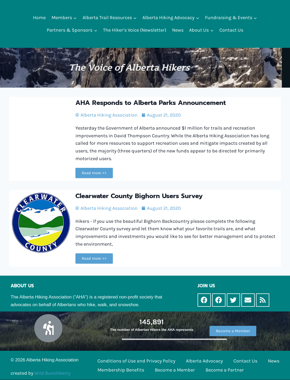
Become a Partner (225, 370)
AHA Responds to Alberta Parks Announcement (150, 103)
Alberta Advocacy (204, 361)
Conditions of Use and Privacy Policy (136, 361)
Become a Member (175, 370)
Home (39, 17)
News (178, 30)
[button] (75, 18)
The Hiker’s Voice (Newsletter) (134, 30)
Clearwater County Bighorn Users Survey (139, 196)
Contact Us (231, 30)
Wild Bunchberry (52, 373)
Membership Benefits (120, 370)
